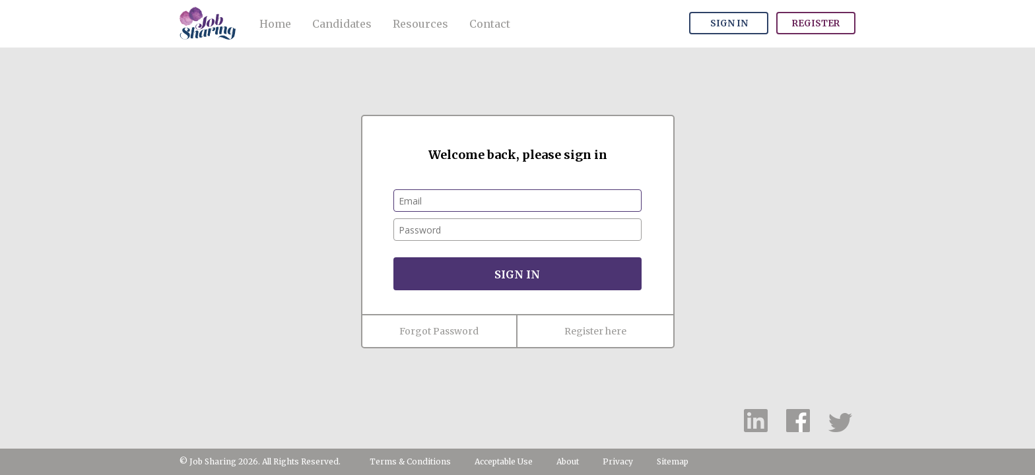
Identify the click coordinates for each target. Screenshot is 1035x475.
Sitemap (672, 461)
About (567, 461)
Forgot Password (439, 331)
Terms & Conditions (410, 461)
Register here (595, 331)
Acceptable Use (504, 461)
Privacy (618, 461)
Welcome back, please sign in (517, 154)
